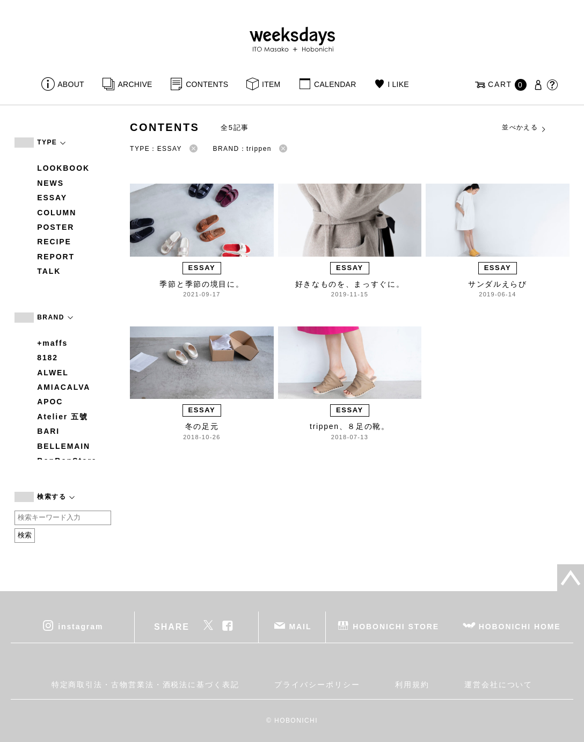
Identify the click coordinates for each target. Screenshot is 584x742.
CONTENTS (207, 84)
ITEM (271, 84)
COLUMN (56, 212)
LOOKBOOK (63, 168)
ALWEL (53, 372)
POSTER (55, 227)
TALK (49, 271)
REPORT (56, 256)
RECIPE (54, 241)
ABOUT (70, 84)
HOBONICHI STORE (396, 626)
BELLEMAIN (63, 446)
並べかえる (524, 127)
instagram (80, 626)
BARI (48, 431)
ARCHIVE (135, 84)
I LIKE (398, 84)
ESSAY (52, 197)
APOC (50, 401)
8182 (47, 357)
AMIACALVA (63, 387)
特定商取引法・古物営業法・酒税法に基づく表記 (145, 684)
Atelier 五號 (62, 416)
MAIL (300, 626)
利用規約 (412, 684)
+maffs (52, 343)
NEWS (50, 183)
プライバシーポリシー (317, 684)
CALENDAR (335, 84)
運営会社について (498, 684)
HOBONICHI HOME (520, 626)
